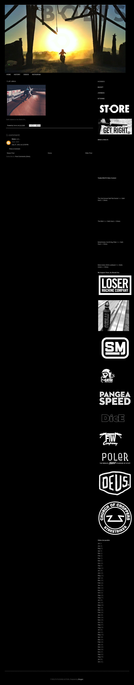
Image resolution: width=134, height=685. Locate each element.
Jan (99, 585)
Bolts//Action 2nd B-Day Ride (107, 242)
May (99, 548)
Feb (99, 556)
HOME (8, 74)
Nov (99, 561)
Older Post (88, 153)
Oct (99, 563)
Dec (99, 558)
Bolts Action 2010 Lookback (107, 265)
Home (50, 153)
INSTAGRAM (36, 74)
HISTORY (17, 74)
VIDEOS (26, 74)
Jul (99, 543)
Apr (99, 551)
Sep (99, 566)
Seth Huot (110, 221)
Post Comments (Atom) (22, 156)
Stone (14, 139)
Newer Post (10, 153)
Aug (99, 568)
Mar (99, 553)
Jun (99, 546)
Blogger (80, 679)
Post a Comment (14, 149)
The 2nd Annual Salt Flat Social (108, 198)
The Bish (100, 221)
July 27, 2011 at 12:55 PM (20, 145)
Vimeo (105, 200)
